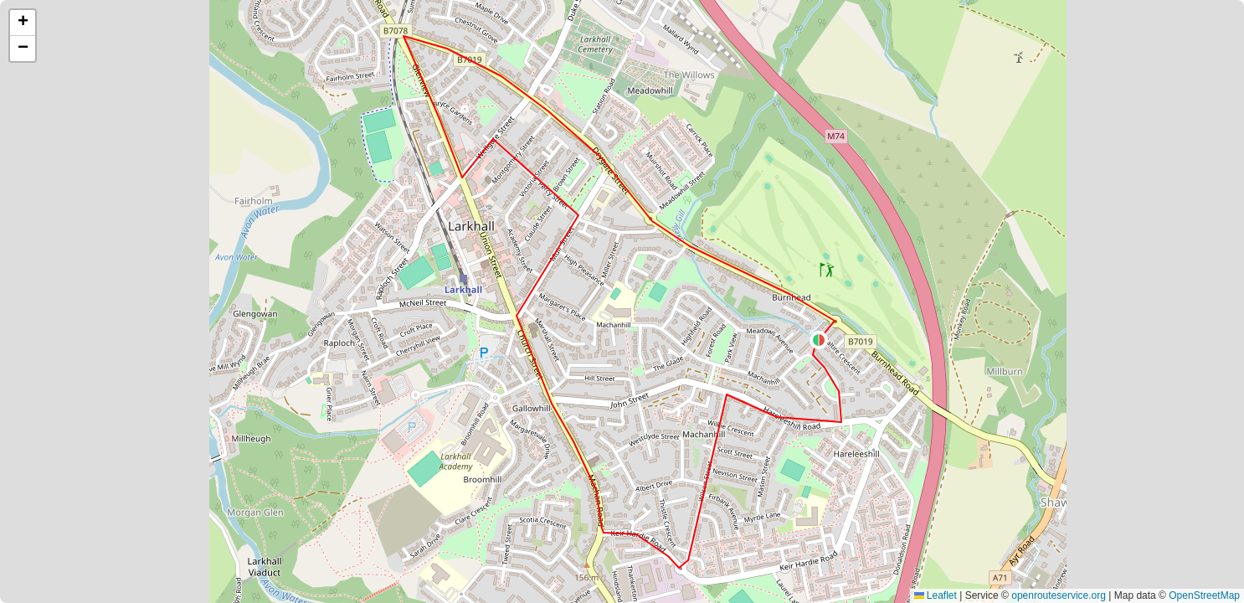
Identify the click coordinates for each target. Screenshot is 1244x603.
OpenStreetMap (1204, 595)
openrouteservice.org (1058, 595)
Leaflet (935, 595)
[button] (819, 340)
